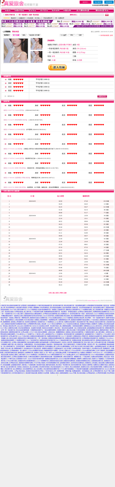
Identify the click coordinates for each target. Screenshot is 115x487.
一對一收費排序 (59, 18)
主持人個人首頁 (53, 293)
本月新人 (38, 18)
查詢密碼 (109, 2)
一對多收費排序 (47, 18)
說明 (111, 35)
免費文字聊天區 (10, 15)
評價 (61, 293)
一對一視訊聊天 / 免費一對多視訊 (28, 15)
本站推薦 (30, 18)
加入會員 (98, 2)
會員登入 (85, 2)
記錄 (65, 293)
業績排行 (14, 18)
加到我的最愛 (104, 35)
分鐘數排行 (22, 18)
